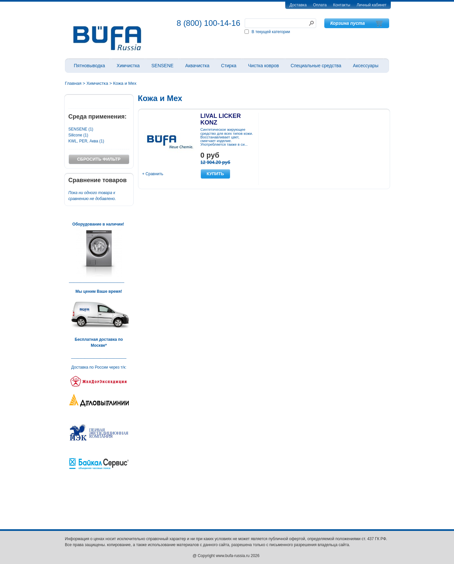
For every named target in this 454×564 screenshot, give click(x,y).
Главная (73, 83)
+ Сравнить (152, 174)
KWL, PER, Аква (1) (86, 141)
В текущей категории (270, 31)
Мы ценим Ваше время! (98, 291)
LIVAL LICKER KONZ (221, 119)
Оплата (320, 5)
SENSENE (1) (80, 129)
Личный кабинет (371, 5)
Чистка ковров (263, 65)
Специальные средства (316, 65)
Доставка (298, 5)
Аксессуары (366, 65)
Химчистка (128, 65)
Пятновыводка (89, 65)
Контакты (341, 5)
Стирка (228, 65)
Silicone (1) (78, 135)
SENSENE (162, 65)
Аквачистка (197, 65)
